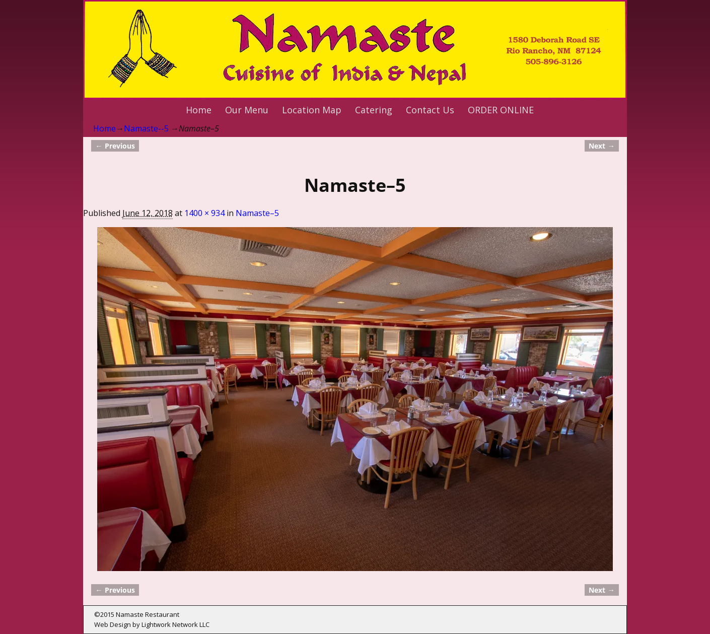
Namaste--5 (146, 128)
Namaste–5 (257, 213)
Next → (601, 146)
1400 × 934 (204, 213)
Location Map (311, 110)
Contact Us (430, 110)
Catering (373, 110)
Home (198, 110)
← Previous (114, 146)
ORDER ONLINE (501, 110)
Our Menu (246, 110)
